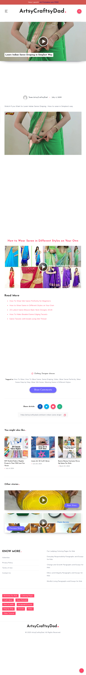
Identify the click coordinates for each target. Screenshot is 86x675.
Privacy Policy (7, 563)
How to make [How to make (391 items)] (9, 604)
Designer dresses (48, 373)
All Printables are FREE (49, 2)
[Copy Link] (43, 414)
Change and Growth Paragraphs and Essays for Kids (65, 566)
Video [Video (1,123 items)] (30, 609)
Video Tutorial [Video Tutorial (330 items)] (9, 613)
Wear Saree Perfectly (67, 379)
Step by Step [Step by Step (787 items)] (8, 609)
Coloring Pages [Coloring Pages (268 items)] (27, 596)
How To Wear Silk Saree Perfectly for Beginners (30, 301)
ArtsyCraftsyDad (42, 11)
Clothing (37, 373)
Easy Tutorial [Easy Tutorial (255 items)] (22, 600)
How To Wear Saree (33, 379)
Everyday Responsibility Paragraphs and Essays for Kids (65, 558)
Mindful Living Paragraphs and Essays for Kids (64, 581)
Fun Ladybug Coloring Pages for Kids (61, 551)
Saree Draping (47, 379)
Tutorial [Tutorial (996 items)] (21, 609)
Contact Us (6, 573)
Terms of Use (7, 568)
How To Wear (19, 379)
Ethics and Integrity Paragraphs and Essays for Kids (65, 574)
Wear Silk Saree (37, 382)
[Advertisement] (43, 80)
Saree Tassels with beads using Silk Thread (28, 319)
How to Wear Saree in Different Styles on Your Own (43, 241)
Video (56, 379)
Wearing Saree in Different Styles (58, 382)
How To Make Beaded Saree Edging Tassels (28, 314)
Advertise (6, 558)
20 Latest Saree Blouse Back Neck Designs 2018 (31, 310)
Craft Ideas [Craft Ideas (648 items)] (8, 600)
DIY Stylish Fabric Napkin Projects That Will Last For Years (14, 463)
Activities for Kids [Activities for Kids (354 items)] (10, 596)
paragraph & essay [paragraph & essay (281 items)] (25, 604)
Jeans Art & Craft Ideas (40, 461)
